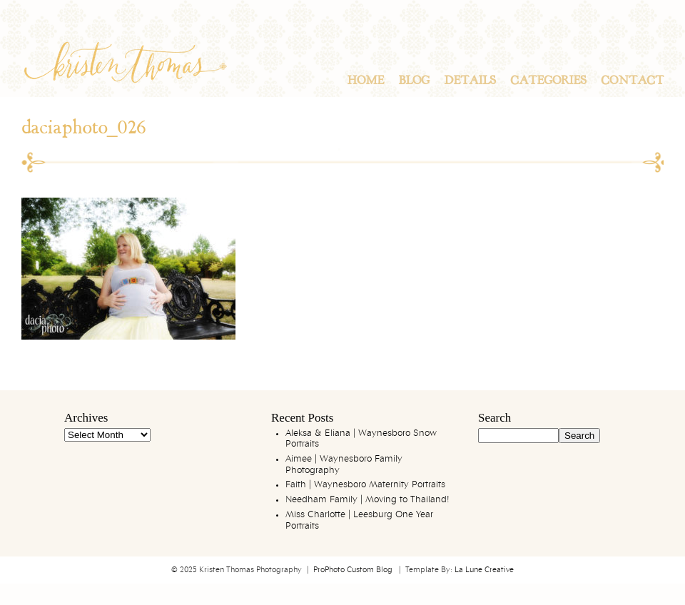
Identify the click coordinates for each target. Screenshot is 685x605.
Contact (632, 80)
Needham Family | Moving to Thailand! (367, 499)
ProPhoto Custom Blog (352, 570)
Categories (548, 80)
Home (365, 80)
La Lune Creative (484, 570)
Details (470, 80)
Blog (414, 80)
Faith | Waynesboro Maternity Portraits (365, 484)
